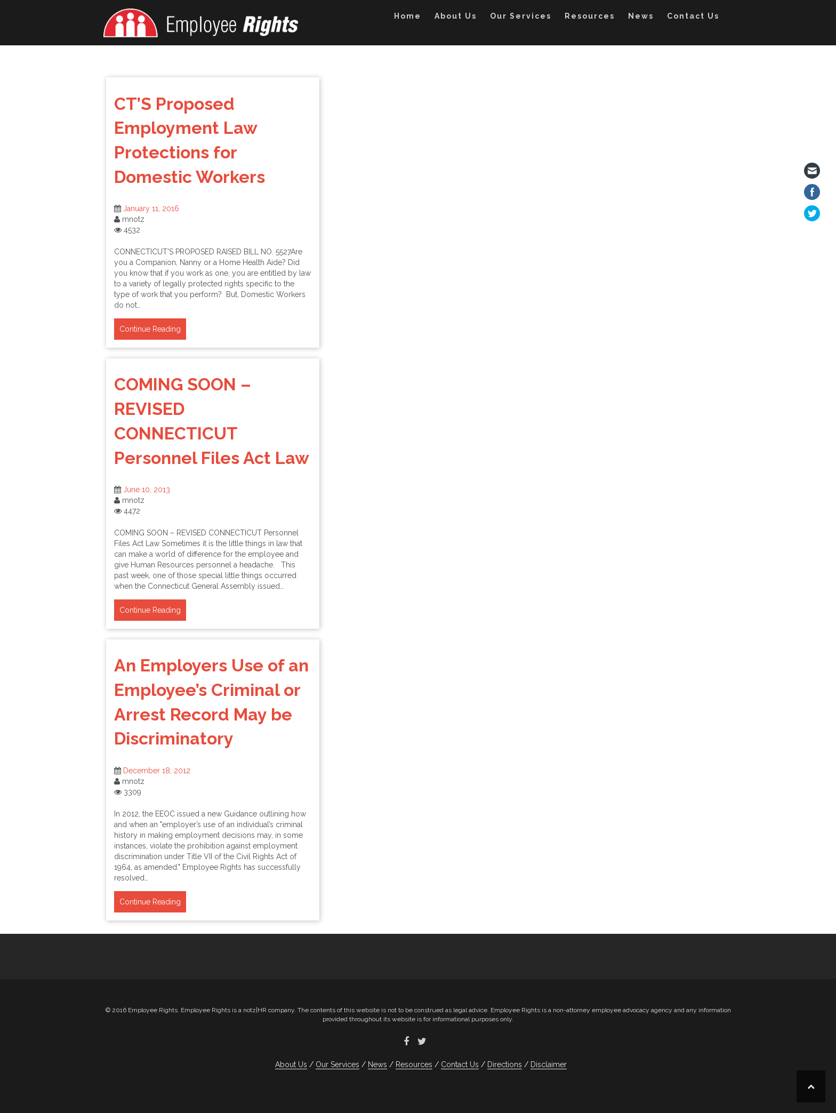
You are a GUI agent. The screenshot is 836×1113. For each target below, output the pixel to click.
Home (407, 16)
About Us (456, 16)
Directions (504, 1064)
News (641, 16)
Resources (590, 16)
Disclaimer (548, 1064)
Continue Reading (150, 329)
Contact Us (693, 16)
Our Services (520, 16)
